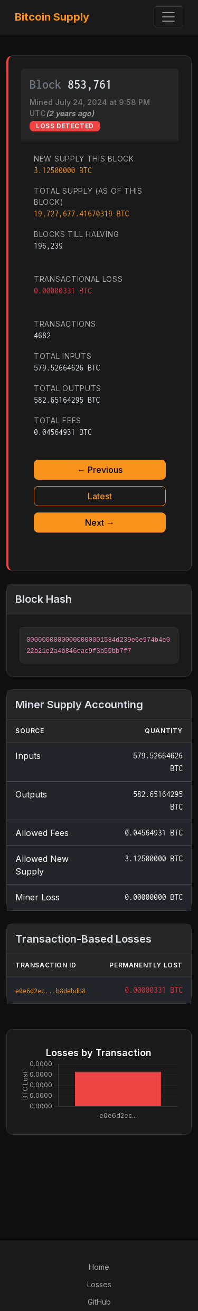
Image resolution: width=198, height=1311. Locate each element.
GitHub (99, 1301)
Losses (99, 1284)
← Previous (99, 469)
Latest (100, 496)
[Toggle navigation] (168, 16)
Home (99, 1266)
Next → (100, 522)
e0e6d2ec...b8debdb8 (50, 991)
